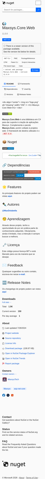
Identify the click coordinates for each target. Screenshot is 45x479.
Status (6, 429)
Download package (13, 348)
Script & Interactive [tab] (28, 62)
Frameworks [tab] (24, 84)
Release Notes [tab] (24, 94)
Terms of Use (32, 478)
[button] (35, 70)
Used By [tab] (26, 89)
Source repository (13, 338)
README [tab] (9, 84)
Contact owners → (9, 374)
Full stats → (7, 302)
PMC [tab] (16, 58)
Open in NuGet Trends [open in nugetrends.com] (15, 358)
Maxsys (7, 389)
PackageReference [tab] (28, 58)
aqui (10, 196)
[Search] (38, 10)
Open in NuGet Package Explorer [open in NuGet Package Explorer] (20, 353)
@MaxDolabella (9, 211)
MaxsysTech (13, 379)
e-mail (22, 274)
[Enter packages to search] (19, 10)
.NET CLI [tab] (7, 58)
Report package (12, 363)
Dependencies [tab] (11, 89)
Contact (7, 417)
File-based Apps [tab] (9, 66)
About (21, 478)
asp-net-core (19, 389)
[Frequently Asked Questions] (4, 441)
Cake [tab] (21, 66)
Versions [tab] (8, 94)
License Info (10, 343)
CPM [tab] (5, 62)
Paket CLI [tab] (14, 62)
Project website (12, 333)
